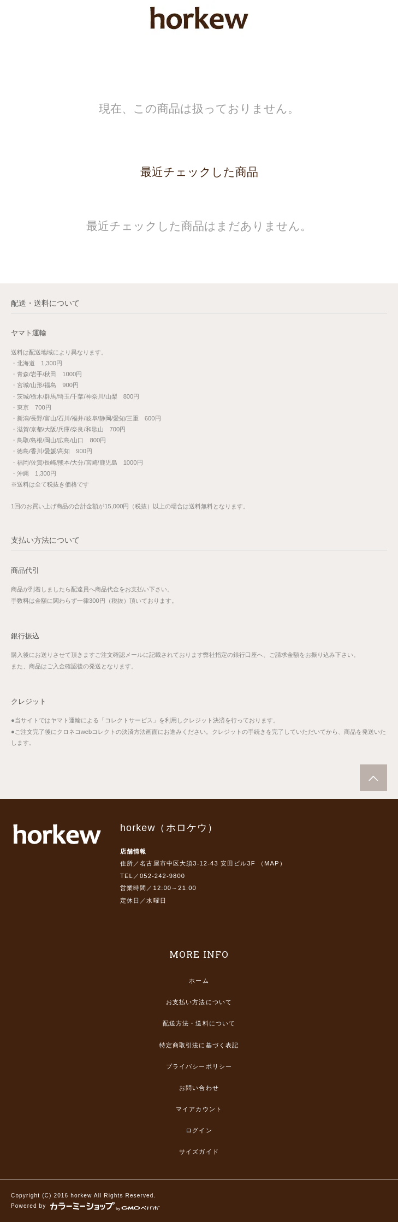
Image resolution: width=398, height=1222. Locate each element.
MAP (272, 863)
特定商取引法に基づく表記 (199, 1045)
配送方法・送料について (199, 1023)
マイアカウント (199, 1109)
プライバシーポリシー (199, 1066)
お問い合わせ (199, 1087)
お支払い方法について (199, 1002)
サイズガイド (199, 1151)
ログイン (199, 1130)
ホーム (199, 980)
